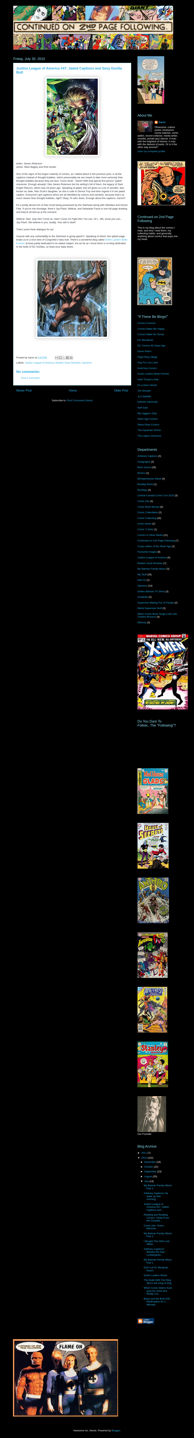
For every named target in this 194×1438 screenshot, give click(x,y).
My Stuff (141, 574)
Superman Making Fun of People (155, 602)
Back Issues (144, 467)
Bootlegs (142, 489)
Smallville (142, 597)
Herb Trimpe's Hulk (147, 379)
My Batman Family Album (151, 568)
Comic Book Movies (148, 506)
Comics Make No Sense (150, 334)
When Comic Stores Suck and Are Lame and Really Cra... (158, 1290)
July (147, 1181)
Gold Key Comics (147, 368)
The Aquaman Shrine (149, 430)
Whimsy (141, 622)
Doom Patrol (144, 351)
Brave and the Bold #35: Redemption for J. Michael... (157, 1301)
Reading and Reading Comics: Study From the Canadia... (156, 1217)
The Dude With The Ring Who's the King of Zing (157, 1282)
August (148, 1176)
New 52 (141, 580)
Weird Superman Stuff (149, 608)
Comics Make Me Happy (151, 328)
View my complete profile (151, 151)
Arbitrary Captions (147, 456)
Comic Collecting (146, 518)
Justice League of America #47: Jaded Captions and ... (156, 1207)
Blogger (116, 1430)
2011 (144, 1152)
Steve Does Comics (148, 424)
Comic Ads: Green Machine (154, 1227)
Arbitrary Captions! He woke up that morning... (156, 1196)
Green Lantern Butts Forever (153, 373)
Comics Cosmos (146, 323)
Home (73, 390)
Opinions (87, 362)
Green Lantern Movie (155, 1275)
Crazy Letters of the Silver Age (154, 546)
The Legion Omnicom (149, 435)
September (150, 1171)
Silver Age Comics (147, 418)
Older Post (121, 390)
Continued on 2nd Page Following (156, 540)
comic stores (144, 523)
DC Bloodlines (145, 340)
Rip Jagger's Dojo (147, 413)
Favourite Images (147, 551)
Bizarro (141, 473)
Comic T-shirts (145, 529)
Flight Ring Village (147, 357)
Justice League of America (39, 362)
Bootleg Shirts (145, 484)
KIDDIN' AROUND (147, 401)
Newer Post (24, 390)
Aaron (162, 122)
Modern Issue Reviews (68, 362)
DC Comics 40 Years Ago (151, 345)
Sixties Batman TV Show (151, 591)
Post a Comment (30, 377)
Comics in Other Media (150, 535)
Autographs (143, 461)
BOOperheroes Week (149, 478)
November (150, 1162)
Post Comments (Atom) (80, 400)
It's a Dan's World (147, 385)
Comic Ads (143, 501)
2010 (144, 1157)
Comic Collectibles (147, 512)
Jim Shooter (144, 390)
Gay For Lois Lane (147, 362)
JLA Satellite (144, 396)
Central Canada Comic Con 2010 (155, 495)
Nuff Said (142, 407)
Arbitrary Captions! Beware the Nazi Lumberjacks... (154, 1252)
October (149, 1166)
